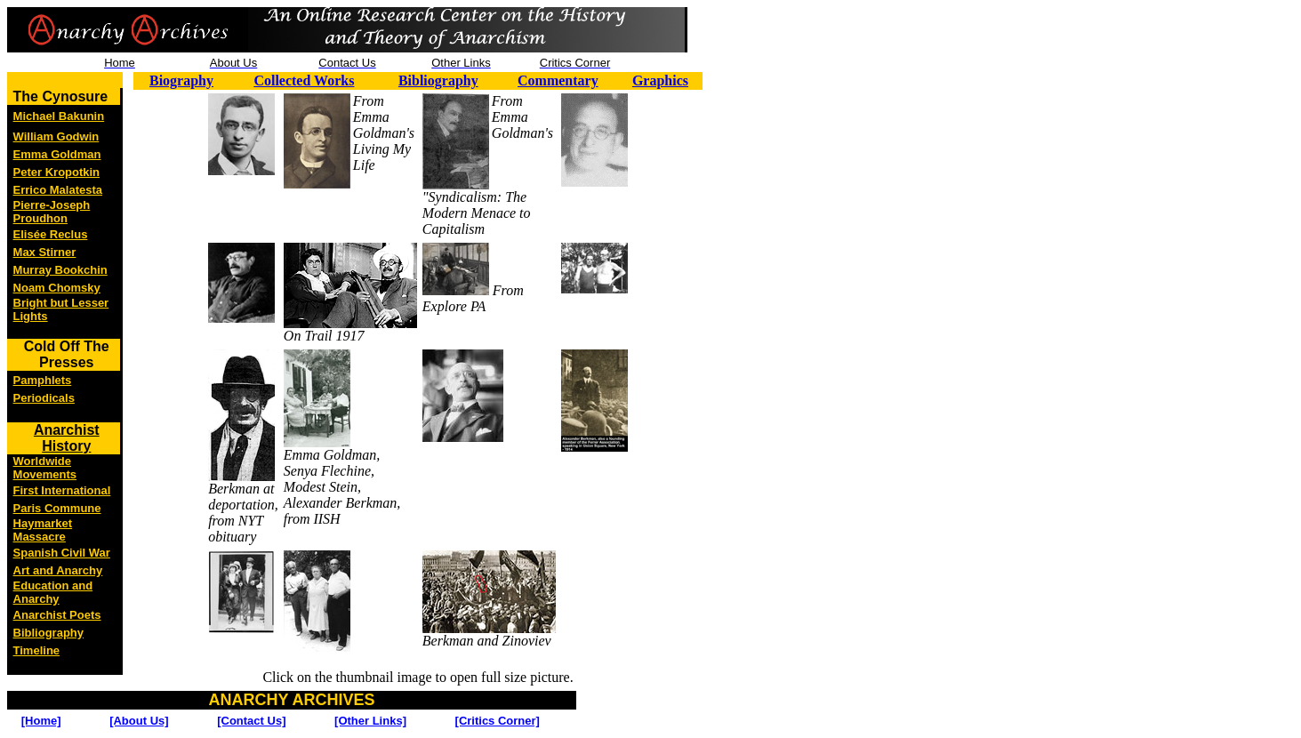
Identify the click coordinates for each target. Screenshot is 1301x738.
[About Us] (138, 720)
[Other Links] (370, 720)
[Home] (41, 720)
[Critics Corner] (497, 720)
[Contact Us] (251, 720)
